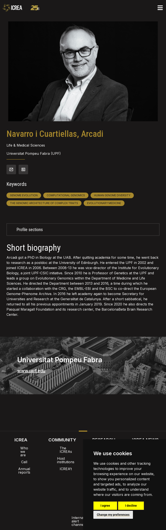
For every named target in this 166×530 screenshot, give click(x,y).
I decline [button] (131, 505)
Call (21, 455)
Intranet (44, 482)
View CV (23, 169)
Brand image (68, 482)
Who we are (21, 448)
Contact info (11, 169)
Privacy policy (61, 493)
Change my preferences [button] (113, 514)
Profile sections (29, 229)
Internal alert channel (25, 493)
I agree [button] (105, 505)
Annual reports (20, 462)
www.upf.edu (31, 370)
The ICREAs (62, 448)
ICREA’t (62, 462)
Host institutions (62, 455)
